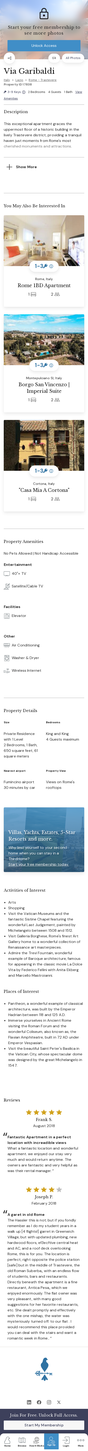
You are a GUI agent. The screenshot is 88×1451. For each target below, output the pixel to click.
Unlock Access (44, 45)
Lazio (19, 80)
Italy (7, 80)
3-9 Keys (14, 92)
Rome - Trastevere (43, 80)
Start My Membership (43, 1425)
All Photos (73, 58)
